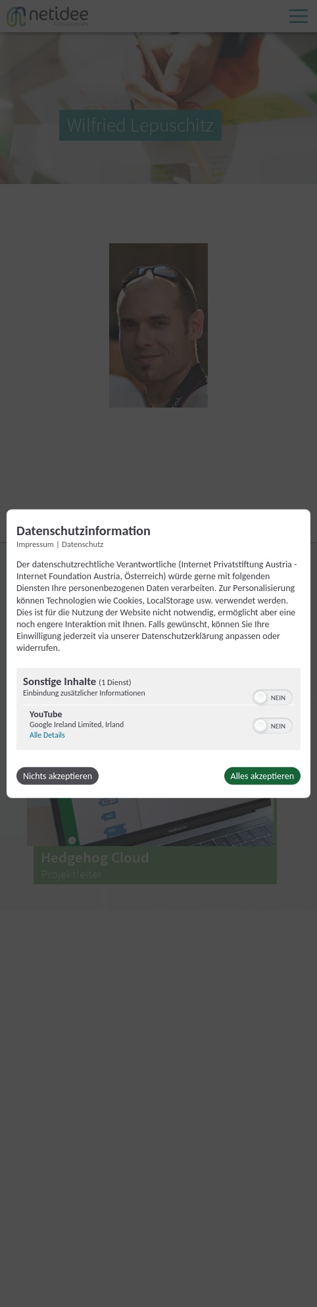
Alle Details (47, 734)
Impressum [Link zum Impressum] (35, 544)
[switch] (272, 695)
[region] (158, 710)
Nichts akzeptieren (57, 775)
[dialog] (158, 654)
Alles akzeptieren (262, 775)
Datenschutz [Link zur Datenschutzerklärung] (82, 544)
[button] (260, 697)
